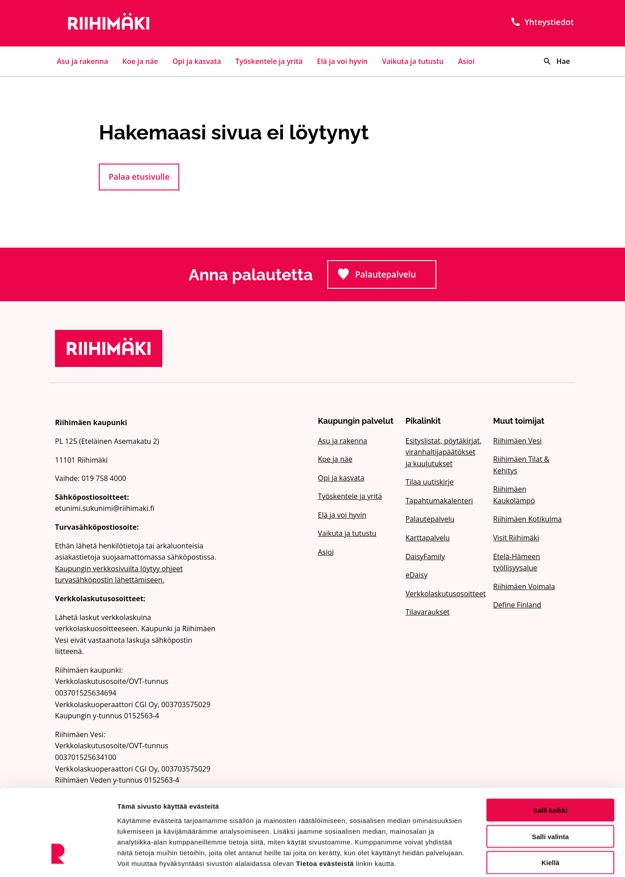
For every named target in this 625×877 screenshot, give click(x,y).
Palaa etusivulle (139, 176)
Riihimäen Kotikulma (527, 519)
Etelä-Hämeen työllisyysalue (516, 562)
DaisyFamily (425, 556)
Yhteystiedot (542, 22)
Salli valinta (550, 793)
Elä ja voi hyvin (342, 61)
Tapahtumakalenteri (439, 501)
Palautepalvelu (387, 277)
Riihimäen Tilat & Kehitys (521, 465)
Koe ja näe (140, 61)
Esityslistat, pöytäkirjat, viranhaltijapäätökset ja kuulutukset (443, 452)
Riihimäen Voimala (524, 586)
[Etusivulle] (137, 23)
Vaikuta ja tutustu (413, 61)
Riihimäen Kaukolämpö (514, 495)
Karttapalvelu (427, 538)
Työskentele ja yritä (269, 61)
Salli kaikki (550, 767)
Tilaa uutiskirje (429, 482)
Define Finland (517, 605)
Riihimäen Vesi (517, 441)
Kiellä (550, 820)
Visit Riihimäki (516, 538)
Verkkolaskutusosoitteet (443, 594)
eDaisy (416, 575)
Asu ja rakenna (82, 61)
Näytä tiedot (478, 859)
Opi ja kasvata (197, 61)
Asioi (466, 61)
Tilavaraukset (427, 612)
